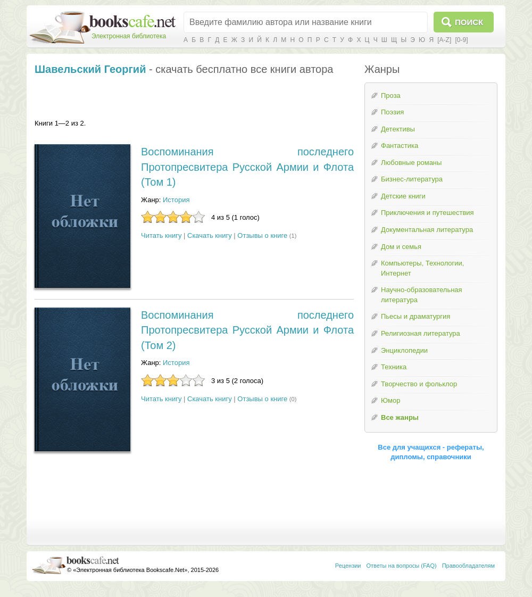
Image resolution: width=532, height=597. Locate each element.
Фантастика (399, 146)
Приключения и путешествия (427, 213)
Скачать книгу (209, 235)
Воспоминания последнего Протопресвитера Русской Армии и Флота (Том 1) (247, 167)
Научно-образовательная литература (421, 295)
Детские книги (403, 196)
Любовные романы (411, 163)
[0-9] (461, 40)
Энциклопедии (404, 350)
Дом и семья (401, 247)
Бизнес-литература (412, 179)
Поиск (469, 22)
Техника (393, 367)
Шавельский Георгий (90, 69)
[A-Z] (444, 40)
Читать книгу (161, 235)
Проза (391, 96)
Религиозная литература (420, 333)
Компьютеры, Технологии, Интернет (422, 268)
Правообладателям (468, 565)
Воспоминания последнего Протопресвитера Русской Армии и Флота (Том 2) (247, 330)
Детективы (398, 129)
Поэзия (392, 112)
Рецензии (348, 565)
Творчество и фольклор (419, 384)
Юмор (390, 400)
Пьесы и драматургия (415, 316)
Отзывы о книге (262, 235)
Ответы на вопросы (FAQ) (402, 565)
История (176, 200)
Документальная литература (427, 230)
